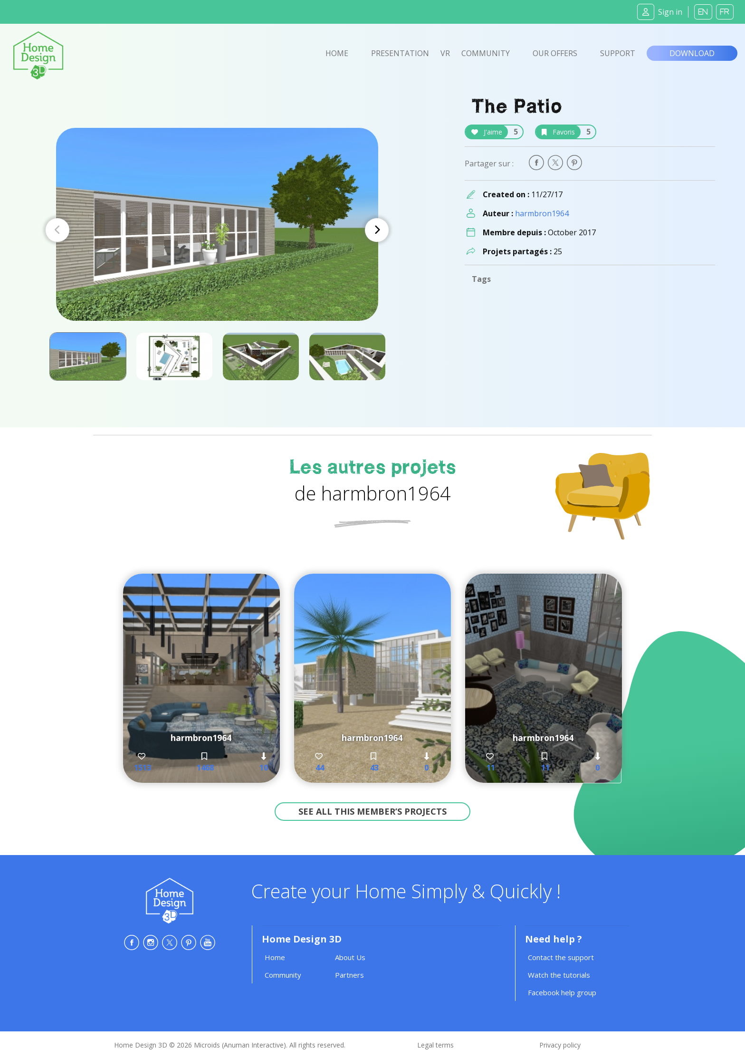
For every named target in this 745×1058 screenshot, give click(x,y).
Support (617, 53)
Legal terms (435, 1044)
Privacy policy (560, 1044)
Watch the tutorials (559, 975)
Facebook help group (562, 992)
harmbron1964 (542, 213)
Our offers (555, 53)
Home (336, 53)
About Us (350, 957)
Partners (349, 975)
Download (692, 53)
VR (445, 53)
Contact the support (561, 957)
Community (485, 53)
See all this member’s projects (372, 811)
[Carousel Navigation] (217, 230)
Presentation (400, 53)
